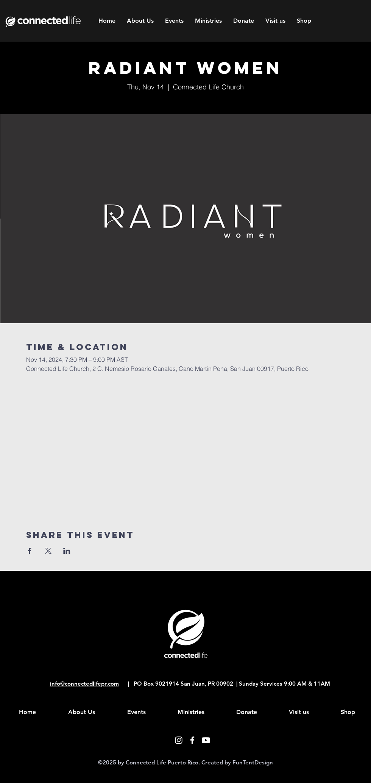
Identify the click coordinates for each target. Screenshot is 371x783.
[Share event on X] (48, 551)
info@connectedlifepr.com (84, 683)
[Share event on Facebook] (29, 551)
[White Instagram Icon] (179, 740)
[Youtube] (206, 740)
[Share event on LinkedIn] (66, 551)
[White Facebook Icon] (192, 740)
